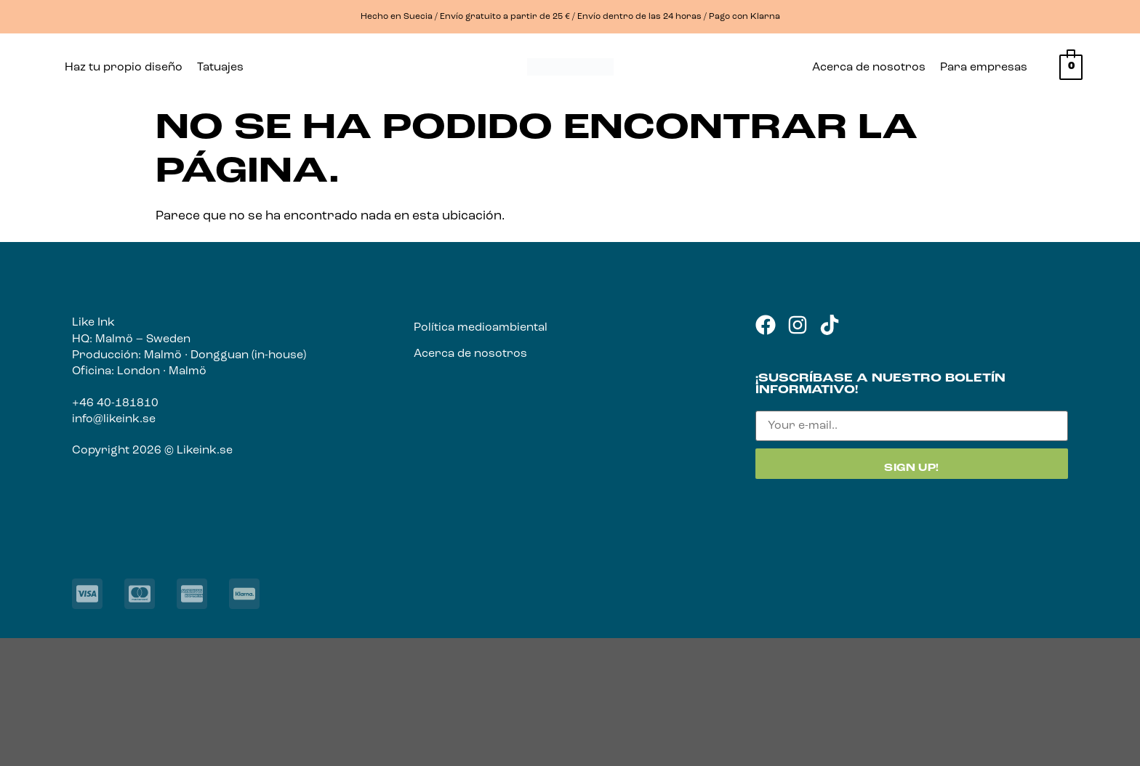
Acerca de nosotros (869, 67)
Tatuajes (220, 67)
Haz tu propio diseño (123, 67)
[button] (224, 67)
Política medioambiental (480, 328)
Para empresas (983, 67)
